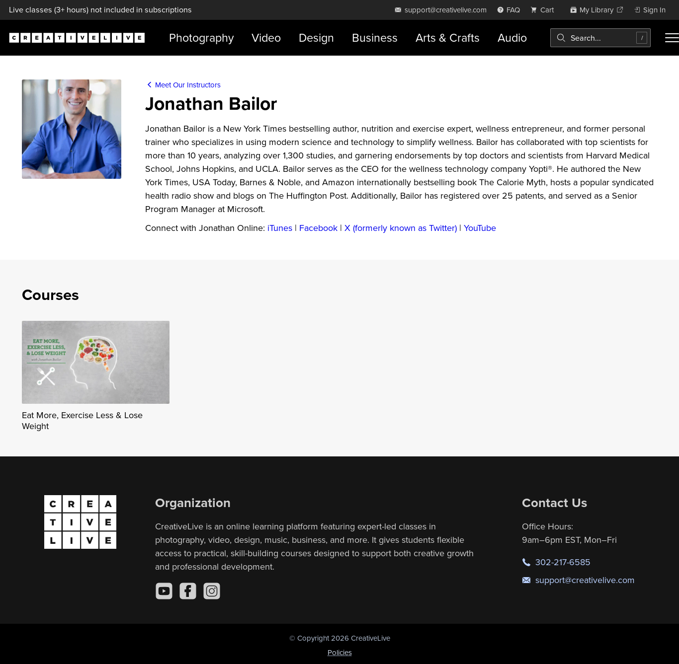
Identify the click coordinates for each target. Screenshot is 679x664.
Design (316, 37)
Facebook (318, 227)
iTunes (279, 227)
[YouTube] (164, 591)
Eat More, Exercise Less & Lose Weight (82, 420)
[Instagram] (212, 591)
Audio (512, 37)
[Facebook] (188, 591)
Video (266, 37)
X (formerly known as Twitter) (400, 227)
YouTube (480, 227)
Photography (201, 37)
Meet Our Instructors (183, 84)
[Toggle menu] (672, 38)
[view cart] (545, 9)
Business (375, 37)
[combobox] (600, 38)
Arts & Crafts (448, 37)
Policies (340, 652)
